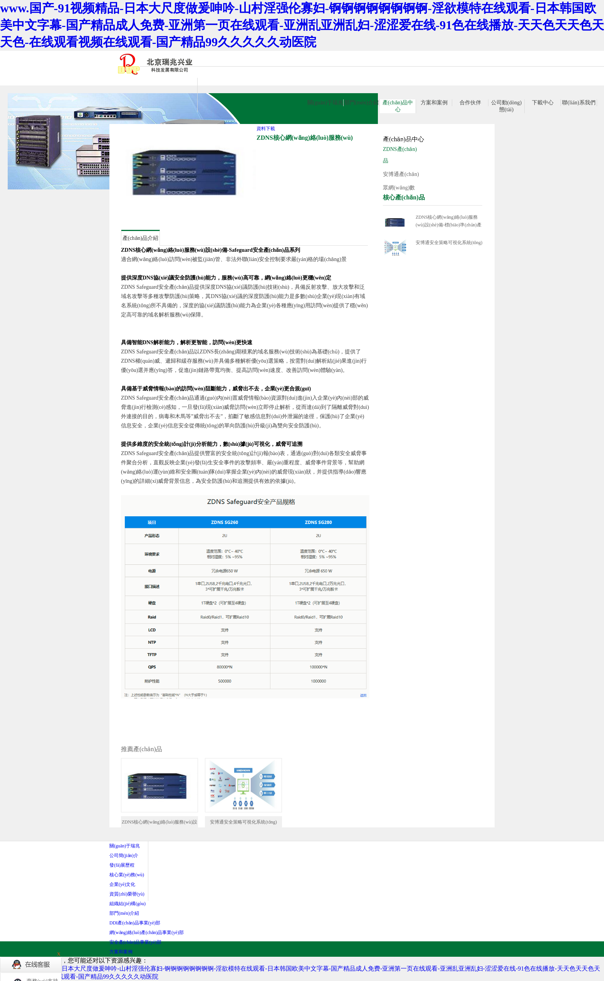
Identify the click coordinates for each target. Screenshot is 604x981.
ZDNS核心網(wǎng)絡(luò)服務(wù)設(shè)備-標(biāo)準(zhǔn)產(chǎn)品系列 (449, 221)
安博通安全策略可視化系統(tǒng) (449, 242)
